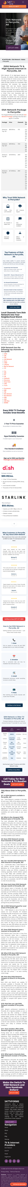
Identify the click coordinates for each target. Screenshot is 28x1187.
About (6, 1130)
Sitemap (7, 1139)
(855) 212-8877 (14, 6)
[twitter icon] (6, 1161)
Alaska (23, 59)
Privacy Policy (5, 1171)
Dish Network (16, 59)
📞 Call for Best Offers (14, 307)
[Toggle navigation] (23, 2)
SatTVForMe (6, 59)
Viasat (6, 1154)
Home (6, 1127)
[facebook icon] (10, 1161)
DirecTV (7, 1151)
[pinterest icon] (18, 1161)
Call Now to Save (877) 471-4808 (14, 619)
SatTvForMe (9, 1168)
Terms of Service (15, 1171)
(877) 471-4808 (13, 48)
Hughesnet (8, 1157)
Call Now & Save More (14, 770)
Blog (6, 1136)
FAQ (6, 1133)
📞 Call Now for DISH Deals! (18, 1184)
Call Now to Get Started (14, 705)
